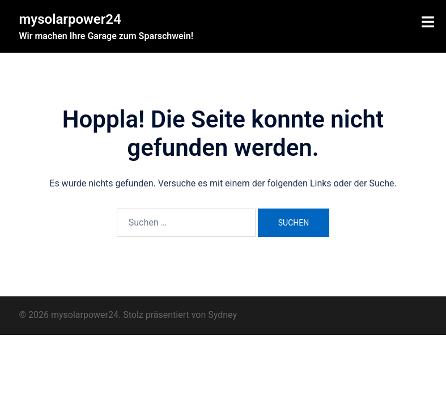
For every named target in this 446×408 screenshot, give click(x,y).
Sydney (222, 314)
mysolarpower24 (70, 19)
